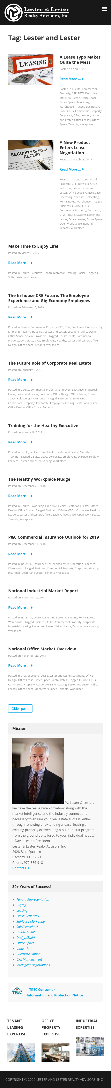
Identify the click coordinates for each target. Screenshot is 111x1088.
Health (48, 273)
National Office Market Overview (42, 649)
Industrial (65, 98)
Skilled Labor (63, 626)
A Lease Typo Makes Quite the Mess (80, 59)
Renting (88, 223)
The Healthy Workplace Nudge (39, 479)
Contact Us (20, 868)
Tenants (73, 124)
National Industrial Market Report (43, 590)
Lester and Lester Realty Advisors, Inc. (69, 1079)
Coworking (37, 506)
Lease (76, 98)
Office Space (67, 102)
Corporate (66, 115)
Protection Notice (68, 995)
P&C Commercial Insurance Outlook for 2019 (53, 537)
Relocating (82, 102)
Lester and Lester (26, 277)
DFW (81, 93)
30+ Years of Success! (31, 886)
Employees (48, 340)
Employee (78, 327)
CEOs (70, 111)
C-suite (76, 89)
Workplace (86, 124)
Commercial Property (88, 111)
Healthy (61, 340)
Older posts (20, 708)
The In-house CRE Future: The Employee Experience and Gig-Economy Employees (49, 298)
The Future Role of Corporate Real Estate (49, 363)
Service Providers (35, 336)
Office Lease (89, 98)
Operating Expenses (72, 197)
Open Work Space (71, 223)
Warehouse (67, 106)
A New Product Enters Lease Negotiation (75, 147)
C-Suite (76, 206)
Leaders (13, 461)
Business (91, 106)
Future (71, 215)
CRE (74, 93)
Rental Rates (67, 201)
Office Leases (82, 120)
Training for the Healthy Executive (43, 425)
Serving (47, 461)
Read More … (70, 79)
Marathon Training (64, 273)
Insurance (40, 564)
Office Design (89, 331)
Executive (91, 93)
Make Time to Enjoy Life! (33, 246)
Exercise (82, 456)
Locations (74, 331)
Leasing (85, 115)
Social (81, 273)
